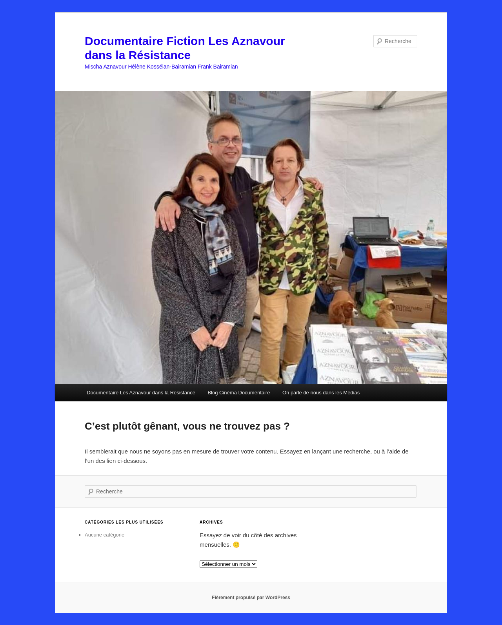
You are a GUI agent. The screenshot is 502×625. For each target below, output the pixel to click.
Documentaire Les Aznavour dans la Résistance (141, 393)
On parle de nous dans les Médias (321, 393)
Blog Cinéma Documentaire (238, 393)
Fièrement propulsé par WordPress (251, 597)
